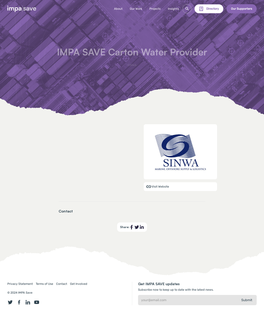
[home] (21, 9)
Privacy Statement (20, 284)
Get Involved (78, 284)
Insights (173, 8)
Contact (61, 284)
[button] (155, 9)
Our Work (136, 8)
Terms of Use (44, 284)
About (118, 8)
